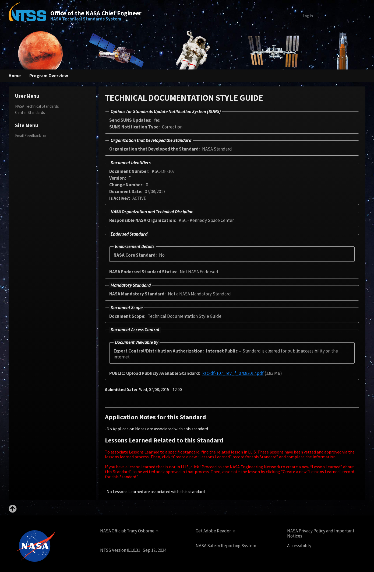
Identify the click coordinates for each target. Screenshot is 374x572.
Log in (308, 16)
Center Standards (30, 112)
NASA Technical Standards (37, 106)
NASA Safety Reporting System (226, 545)
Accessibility (299, 545)
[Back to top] (13, 511)
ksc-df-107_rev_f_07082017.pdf (233, 373)
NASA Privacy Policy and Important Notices (320, 533)
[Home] (27, 15)
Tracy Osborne (143, 531)
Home (15, 76)
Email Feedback (31, 135)
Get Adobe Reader (216, 530)
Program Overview (48, 76)
